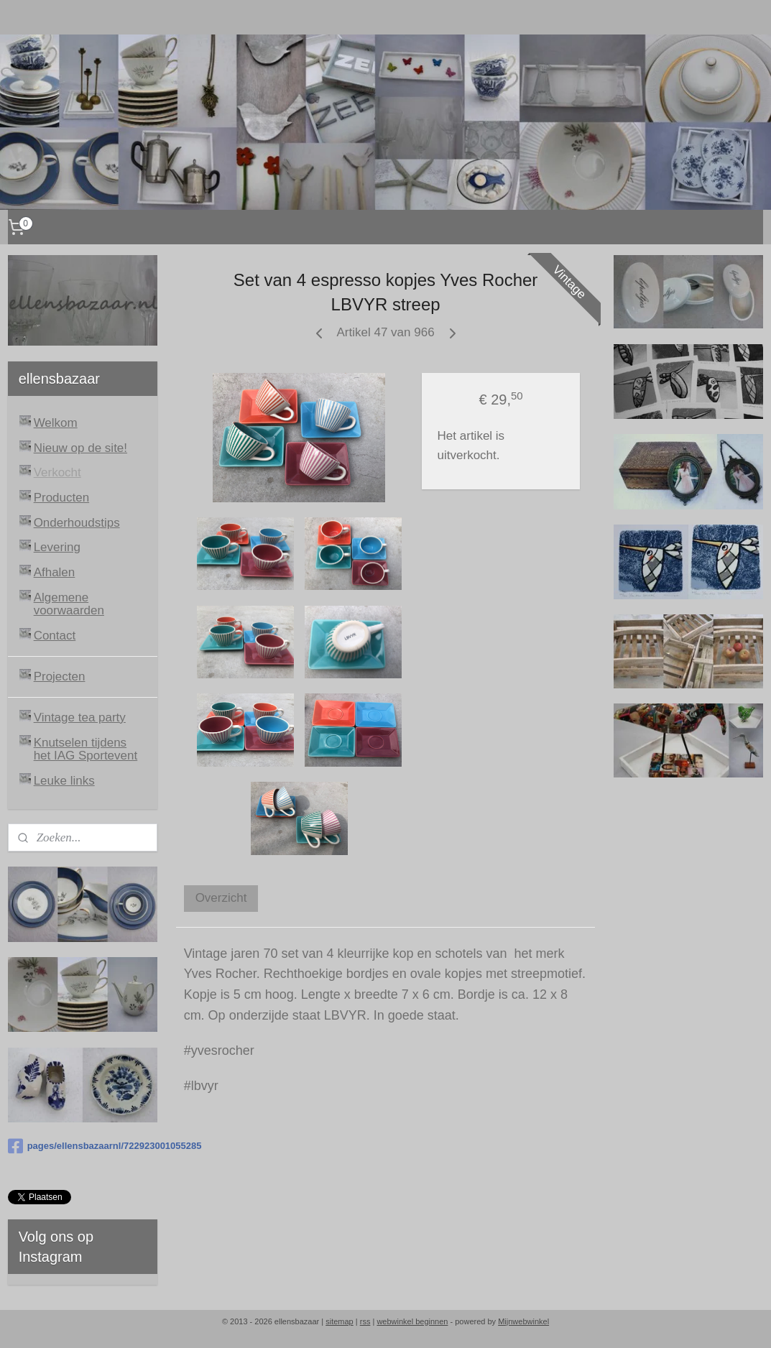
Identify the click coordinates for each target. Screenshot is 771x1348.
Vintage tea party (80, 717)
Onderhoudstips (77, 523)
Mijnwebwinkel (523, 1321)
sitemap (340, 1321)
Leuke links (64, 781)
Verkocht (57, 472)
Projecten (60, 676)
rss (365, 1321)
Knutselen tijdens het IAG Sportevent (86, 749)
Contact (55, 635)
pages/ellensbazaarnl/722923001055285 (83, 1146)
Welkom (56, 423)
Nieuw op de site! (80, 448)
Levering (57, 547)
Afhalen (54, 572)
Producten (62, 497)
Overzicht (221, 898)
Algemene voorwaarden (69, 604)
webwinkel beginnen (412, 1321)
